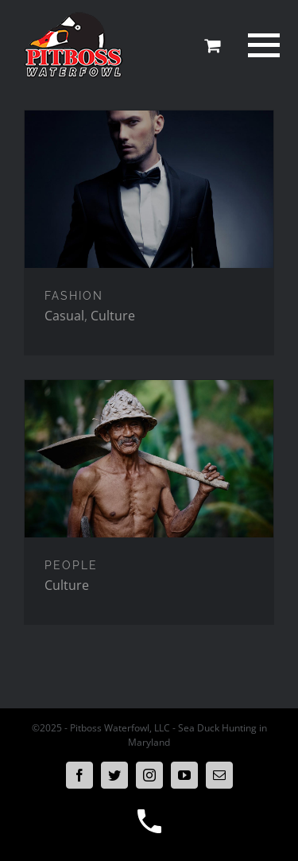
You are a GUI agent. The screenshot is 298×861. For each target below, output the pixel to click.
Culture (113, 315)
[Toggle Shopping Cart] (212, 45)
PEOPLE (71, 565)
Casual (64, 315)
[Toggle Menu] (261, 45)
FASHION (74, 295)
